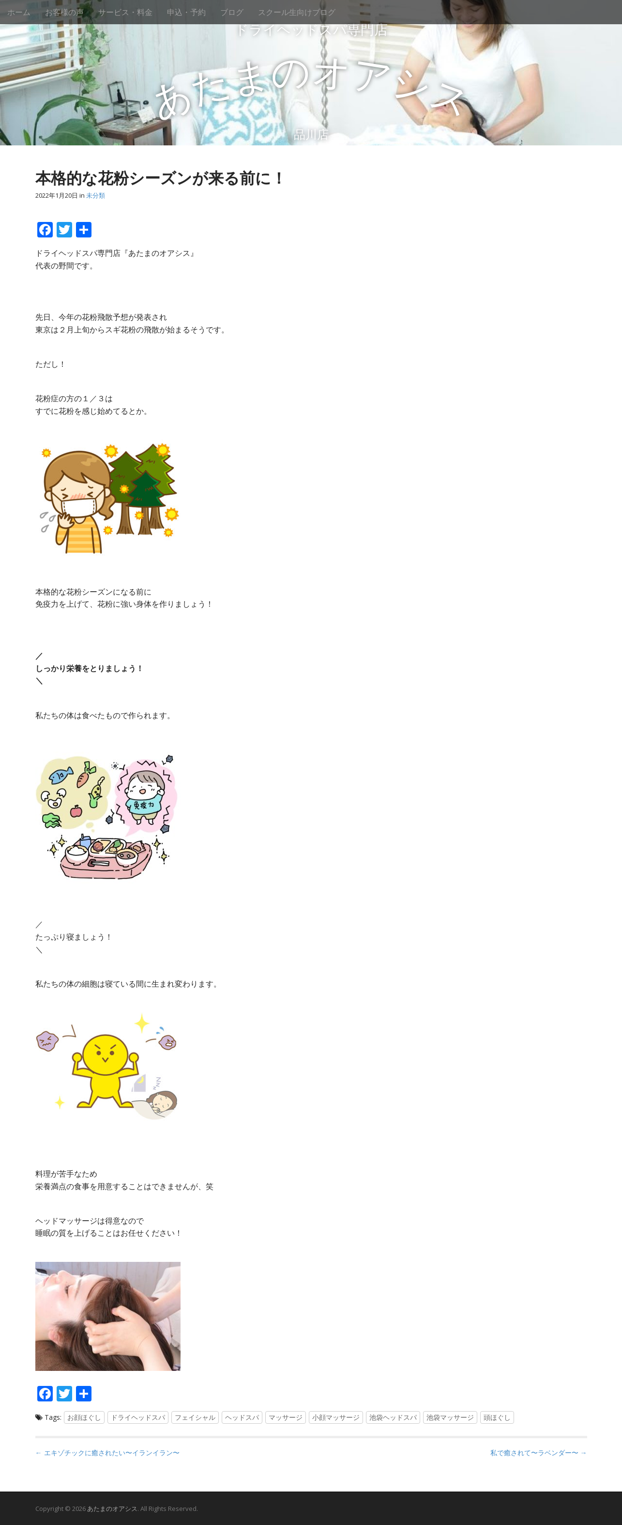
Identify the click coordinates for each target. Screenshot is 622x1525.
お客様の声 (64, 12)
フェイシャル (195, 1417)
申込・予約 (186, 12)
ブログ (231, 12)
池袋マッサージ (450, 1417)
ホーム (18, 12)
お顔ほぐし (84, 1417)
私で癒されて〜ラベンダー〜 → (538, 1452)
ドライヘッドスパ (138, 1417)
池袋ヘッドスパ (393, 1417)
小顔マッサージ (336, 1417)
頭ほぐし (497, 1417)
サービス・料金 (125, 12)
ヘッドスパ (242, 1417)
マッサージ (286, 1417)
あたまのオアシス (112, 1508)
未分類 (95, 195)
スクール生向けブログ (296, 12)
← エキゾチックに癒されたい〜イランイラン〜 (107, 1452)
